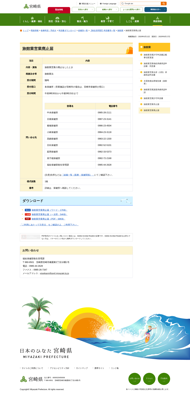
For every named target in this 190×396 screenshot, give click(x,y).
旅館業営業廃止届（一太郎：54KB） (49, 214)
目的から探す (83, 9)
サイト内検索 (122, 3)
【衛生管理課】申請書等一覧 (102, 30)
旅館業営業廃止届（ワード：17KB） (49, 210)
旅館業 (120, 30)
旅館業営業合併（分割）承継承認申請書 (155, 73)
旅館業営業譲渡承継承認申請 (155, 91)
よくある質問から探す (131, 9)
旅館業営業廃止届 (151, 110)
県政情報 (35, 30)
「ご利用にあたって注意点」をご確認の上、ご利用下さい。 (49, 225)
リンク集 (115, 368)
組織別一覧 (83, 30)
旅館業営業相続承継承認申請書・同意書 (155, 64)
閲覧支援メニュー (88, 4)
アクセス (149, 379)
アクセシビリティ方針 (59, 368)
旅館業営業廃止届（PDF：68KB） (48, 219)
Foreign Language (109, 4)
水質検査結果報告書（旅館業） (155, 82)
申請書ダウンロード (67, 30)
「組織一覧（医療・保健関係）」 (77, 175)
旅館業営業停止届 (151, 104)
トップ (26, 30)
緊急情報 (59, 10)
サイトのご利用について (32, 368)
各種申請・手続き (48, 30)
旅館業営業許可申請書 (153, 98)
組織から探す (107, 9)
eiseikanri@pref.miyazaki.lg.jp (54, 273)
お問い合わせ (135, 379)
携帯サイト (99, 368)
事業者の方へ (155, 9)
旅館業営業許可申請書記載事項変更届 (155, 56)
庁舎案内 (164, 379)
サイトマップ (82, 368)
